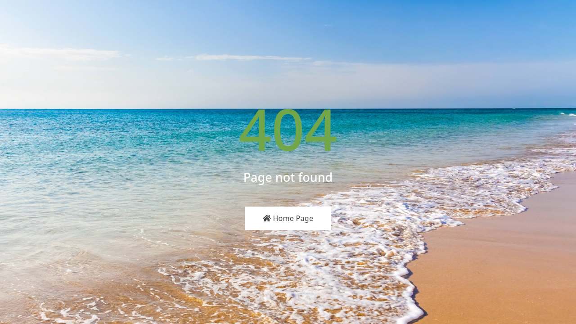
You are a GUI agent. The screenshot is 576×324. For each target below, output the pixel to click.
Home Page (288, 218)
